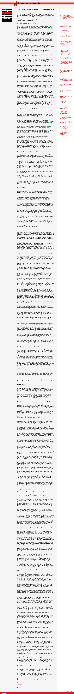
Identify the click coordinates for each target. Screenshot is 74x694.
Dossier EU (20, 684)
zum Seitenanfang (20, 690)
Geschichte (5, 14)
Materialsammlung (6, 18)
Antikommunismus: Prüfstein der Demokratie (65, 115)
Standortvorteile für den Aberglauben (66, 121)
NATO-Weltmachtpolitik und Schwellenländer (64, 48)
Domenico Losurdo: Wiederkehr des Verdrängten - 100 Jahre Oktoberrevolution (65, 32)
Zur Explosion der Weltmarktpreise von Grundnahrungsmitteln (66, 118)
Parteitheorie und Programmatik (65, 86)
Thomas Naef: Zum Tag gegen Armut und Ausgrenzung (66, 103)
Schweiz (4, 9)
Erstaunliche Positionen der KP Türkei (66, 36)
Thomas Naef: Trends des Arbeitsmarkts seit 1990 (66, 95)
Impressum (67, 6)
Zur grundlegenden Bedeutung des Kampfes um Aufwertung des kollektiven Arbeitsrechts (66, 42)
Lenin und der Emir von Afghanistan (65, 59)
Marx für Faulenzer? (63, 126)
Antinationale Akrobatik (63, 111)
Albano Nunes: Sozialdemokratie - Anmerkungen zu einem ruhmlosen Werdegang (65, 65)
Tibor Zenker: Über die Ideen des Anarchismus (65, 99)
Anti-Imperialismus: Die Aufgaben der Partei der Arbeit (66, 130)
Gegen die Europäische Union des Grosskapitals (65, 91)
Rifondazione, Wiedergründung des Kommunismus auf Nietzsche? (65, 128)
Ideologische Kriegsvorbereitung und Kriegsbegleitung (66, 97)
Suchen (61, 6)
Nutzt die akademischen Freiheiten (65, 124)
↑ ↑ (70, 691)
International (5, 11)
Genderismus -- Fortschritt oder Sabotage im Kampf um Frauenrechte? (66, 28)
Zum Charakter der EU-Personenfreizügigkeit (63, 108)
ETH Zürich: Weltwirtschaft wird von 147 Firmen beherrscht (66, 68)
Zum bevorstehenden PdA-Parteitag (65, 109)
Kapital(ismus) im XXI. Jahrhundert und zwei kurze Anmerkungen (66, 51)
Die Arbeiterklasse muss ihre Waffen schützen (65, 106)
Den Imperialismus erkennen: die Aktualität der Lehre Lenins (65, 25)
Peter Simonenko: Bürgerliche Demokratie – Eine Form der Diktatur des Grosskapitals (66, 71)
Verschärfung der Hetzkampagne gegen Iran (66, 123)
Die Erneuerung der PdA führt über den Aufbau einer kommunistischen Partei (66, 80)
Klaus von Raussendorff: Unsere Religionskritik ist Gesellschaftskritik (65, 74)
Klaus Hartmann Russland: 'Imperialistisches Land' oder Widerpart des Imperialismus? (66, 38)
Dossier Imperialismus (22, 685)
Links (4, 21)
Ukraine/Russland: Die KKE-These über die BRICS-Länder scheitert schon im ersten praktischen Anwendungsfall (66, 53)
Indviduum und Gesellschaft (64, 30)
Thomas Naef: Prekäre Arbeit (64, 101)
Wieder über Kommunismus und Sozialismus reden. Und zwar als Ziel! (66, 82)
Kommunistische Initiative (23, 689)
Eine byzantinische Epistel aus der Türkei (66, 35)
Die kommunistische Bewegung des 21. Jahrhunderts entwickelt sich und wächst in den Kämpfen (66, 77)
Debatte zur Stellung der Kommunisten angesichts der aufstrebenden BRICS (66, 58)
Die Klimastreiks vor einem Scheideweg (66, 26)
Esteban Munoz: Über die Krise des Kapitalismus (65, 85)
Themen (4, 16)
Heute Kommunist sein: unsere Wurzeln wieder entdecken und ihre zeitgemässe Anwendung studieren (66, 45)
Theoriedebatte (5, 13)
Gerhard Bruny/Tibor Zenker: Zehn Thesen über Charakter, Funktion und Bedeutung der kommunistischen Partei (66, 62)
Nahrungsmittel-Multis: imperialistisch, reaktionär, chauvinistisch (66, 113)
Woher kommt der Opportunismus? (65, 56)
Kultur (4, 20)
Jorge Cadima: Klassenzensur (64, 119)
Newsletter (71, 6)
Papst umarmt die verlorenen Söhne (65, 92)
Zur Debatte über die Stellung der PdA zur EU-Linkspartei (66, 89)
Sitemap (64, 6)
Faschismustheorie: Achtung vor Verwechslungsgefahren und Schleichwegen (65, 133)
